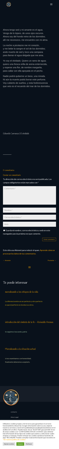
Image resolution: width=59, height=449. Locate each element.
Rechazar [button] (29, 444)
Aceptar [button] (20, 444)
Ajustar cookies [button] (9, 444)
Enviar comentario (49, 239)
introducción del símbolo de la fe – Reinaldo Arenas (29, 322)
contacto (14, 412)
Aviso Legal (14, 417)
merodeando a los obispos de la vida (21, 292)
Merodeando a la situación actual (20, 349)
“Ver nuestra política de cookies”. (14, 440)
